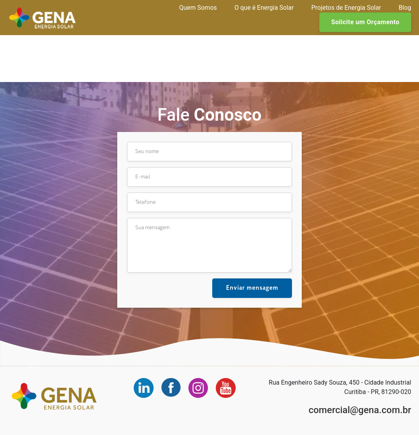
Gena (42, 17)
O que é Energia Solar (264, 7)
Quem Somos (198, 7)
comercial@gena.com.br (359, 410)
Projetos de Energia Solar (346, 7)
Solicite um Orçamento (365, 22)
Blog (405, 7)
